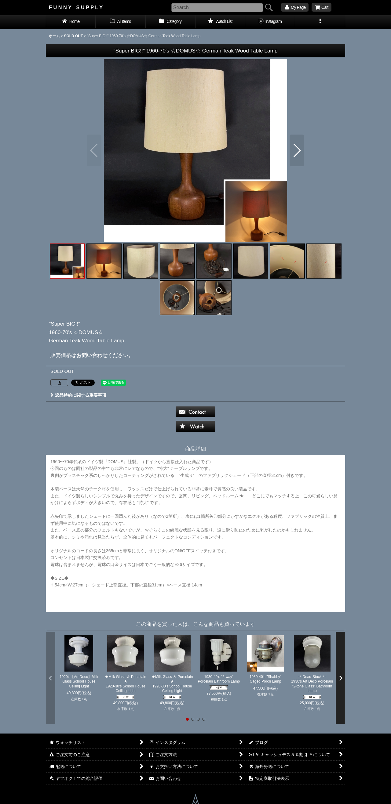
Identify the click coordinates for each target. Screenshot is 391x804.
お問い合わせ (92, 355)
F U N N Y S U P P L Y (76, 7)
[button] (320, 22)
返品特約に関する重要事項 (78, 395)
